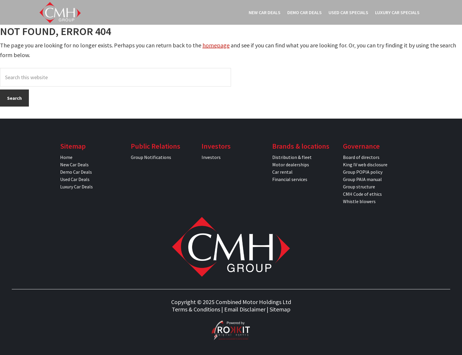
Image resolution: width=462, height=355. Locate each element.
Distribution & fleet (292, 157)
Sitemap (280, 309)
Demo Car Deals (76, 172)
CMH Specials (60, 12)
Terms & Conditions (196, 309)
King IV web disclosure (365, 164)
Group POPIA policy (362, 172)
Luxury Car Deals (76, 187)
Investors (211, 157)
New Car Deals (74, 164)
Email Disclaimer (244, 309)
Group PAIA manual (362, 179)
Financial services (289, 179)
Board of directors (361, 157)
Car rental (282, 172)
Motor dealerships (290, 164)
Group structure (359, 187)
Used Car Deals (75, 179)
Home (66, 157)
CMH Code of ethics (362, 194)
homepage (216, 45)
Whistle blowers (359, 201)
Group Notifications (151, 157)
